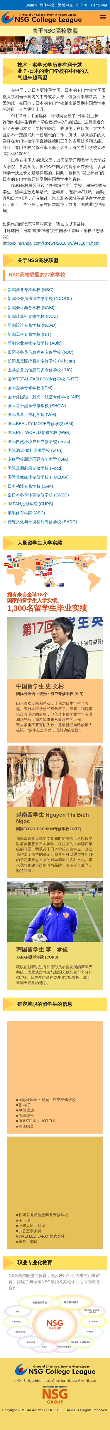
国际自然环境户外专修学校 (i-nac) (39, 441)
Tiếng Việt (98, 5)
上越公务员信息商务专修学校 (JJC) (40, 370)
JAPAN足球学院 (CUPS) (30, 504)
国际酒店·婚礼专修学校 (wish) (35, 450)
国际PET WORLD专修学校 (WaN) (39, 432)
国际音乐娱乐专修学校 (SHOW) (37, 406)
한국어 (81, 5)
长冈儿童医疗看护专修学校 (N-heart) (41, 361)
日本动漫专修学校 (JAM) (30, 486)
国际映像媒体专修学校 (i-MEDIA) (38, 477)
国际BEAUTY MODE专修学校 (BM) (40, 424)
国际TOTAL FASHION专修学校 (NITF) (43, 379)
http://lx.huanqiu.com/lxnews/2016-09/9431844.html (51, 243)
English (30, 5)
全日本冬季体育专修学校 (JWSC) (38, 495)
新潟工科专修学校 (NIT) (29, 334)
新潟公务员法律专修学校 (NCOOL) (40, 298)
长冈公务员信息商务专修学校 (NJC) (40, 352)
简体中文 (47, 5)
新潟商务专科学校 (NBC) (30, 290)
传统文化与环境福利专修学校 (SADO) (42, 522)
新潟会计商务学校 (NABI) (31, 308)
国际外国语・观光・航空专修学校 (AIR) (44, 397)
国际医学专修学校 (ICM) (30, 388)
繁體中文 (65, 5)
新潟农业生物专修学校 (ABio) (35, 343)
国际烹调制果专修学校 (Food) (35, 468)
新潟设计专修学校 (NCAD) (32, 325)
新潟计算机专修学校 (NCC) (33, 316)
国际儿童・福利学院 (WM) (32, 414)
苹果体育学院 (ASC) (26, 513)
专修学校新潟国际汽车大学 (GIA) (38, 459)
